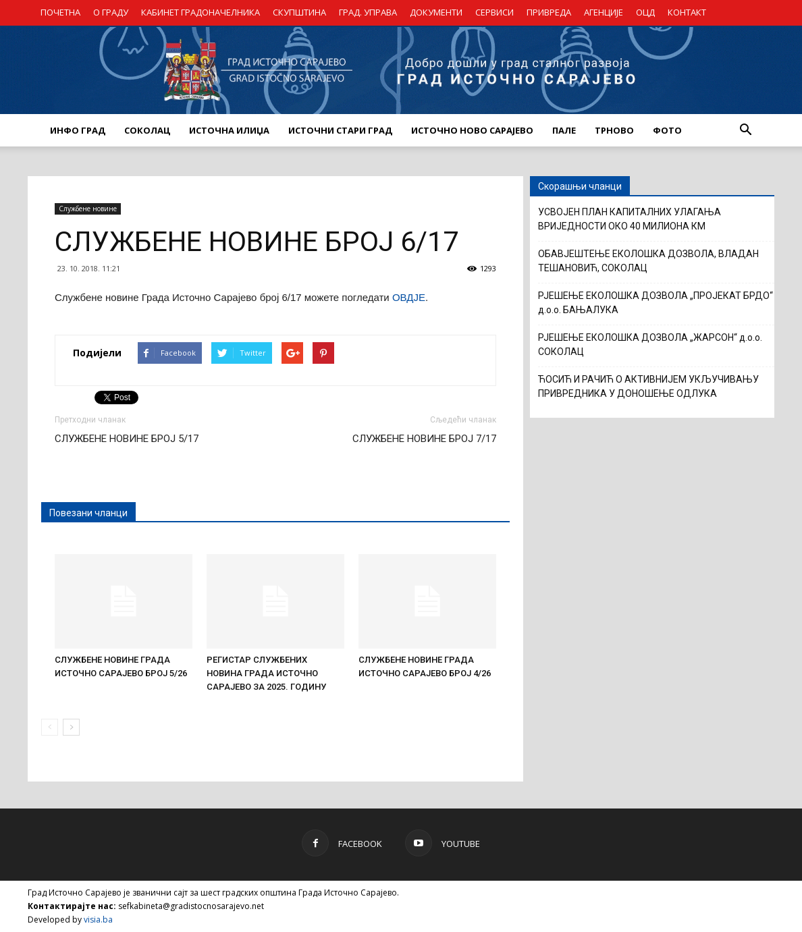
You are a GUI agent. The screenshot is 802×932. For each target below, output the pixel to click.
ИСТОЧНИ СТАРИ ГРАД (340, 130)
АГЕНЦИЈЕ (603, 12)
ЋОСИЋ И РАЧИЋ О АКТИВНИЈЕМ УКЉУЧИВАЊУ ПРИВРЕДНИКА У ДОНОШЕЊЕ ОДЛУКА (648, 386)
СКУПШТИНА (299, 12)
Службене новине (88, 208)
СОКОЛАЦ (147, 130)
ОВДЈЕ (408, 297)
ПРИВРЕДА (549, 12)
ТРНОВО (614, 130)
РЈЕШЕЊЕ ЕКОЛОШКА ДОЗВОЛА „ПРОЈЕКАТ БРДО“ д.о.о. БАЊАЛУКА (655, 302)
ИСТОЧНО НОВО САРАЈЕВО (472, 130)
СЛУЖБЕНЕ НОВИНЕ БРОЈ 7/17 (424, 439)
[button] (745, 130)
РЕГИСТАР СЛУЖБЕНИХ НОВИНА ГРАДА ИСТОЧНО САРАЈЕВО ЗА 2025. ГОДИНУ (266, 673)
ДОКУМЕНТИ (436, 12)
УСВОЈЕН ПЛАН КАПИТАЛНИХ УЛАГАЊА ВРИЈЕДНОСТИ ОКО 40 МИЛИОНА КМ (629, 219)
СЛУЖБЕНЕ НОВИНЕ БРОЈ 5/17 (126, 439)
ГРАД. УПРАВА (368, 12)
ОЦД (645, 12)
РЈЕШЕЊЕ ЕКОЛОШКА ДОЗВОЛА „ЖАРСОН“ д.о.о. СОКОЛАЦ (650, 344)
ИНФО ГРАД (77, 130)
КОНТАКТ (687, 12)
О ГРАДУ (110, 12)
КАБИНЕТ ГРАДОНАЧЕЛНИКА (200, 12)
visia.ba (98, 919)
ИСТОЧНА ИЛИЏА (229, 130)
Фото (667, 130)
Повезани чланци (88, 513)
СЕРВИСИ (494, 12)
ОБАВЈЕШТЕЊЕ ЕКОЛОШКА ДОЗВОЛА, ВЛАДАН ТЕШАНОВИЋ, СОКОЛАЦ (648, 260)
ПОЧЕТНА (60, 12)
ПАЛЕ (564, 130)
